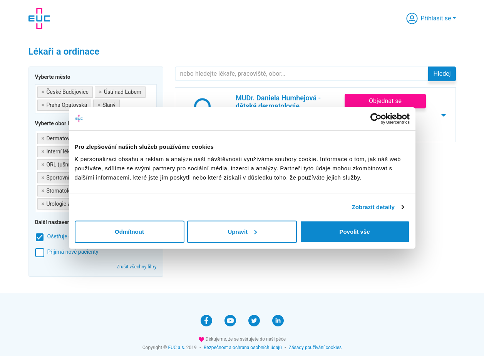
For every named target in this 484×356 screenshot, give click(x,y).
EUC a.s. (176, 347)
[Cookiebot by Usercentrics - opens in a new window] (376, 119)
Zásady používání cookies (315, 347)
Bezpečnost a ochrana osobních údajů (243, 347)
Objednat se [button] (385, 101)
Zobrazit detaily (373, 207)
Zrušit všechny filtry (137, 266)
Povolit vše (354, 231)
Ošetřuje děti (62, 236)
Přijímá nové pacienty (73, 252)
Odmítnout (129, 231)
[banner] (39, 18)
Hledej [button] (442, 73)
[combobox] (96, 98)
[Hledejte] (302, 74)
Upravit (242, 231)
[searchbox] (124, 104)
